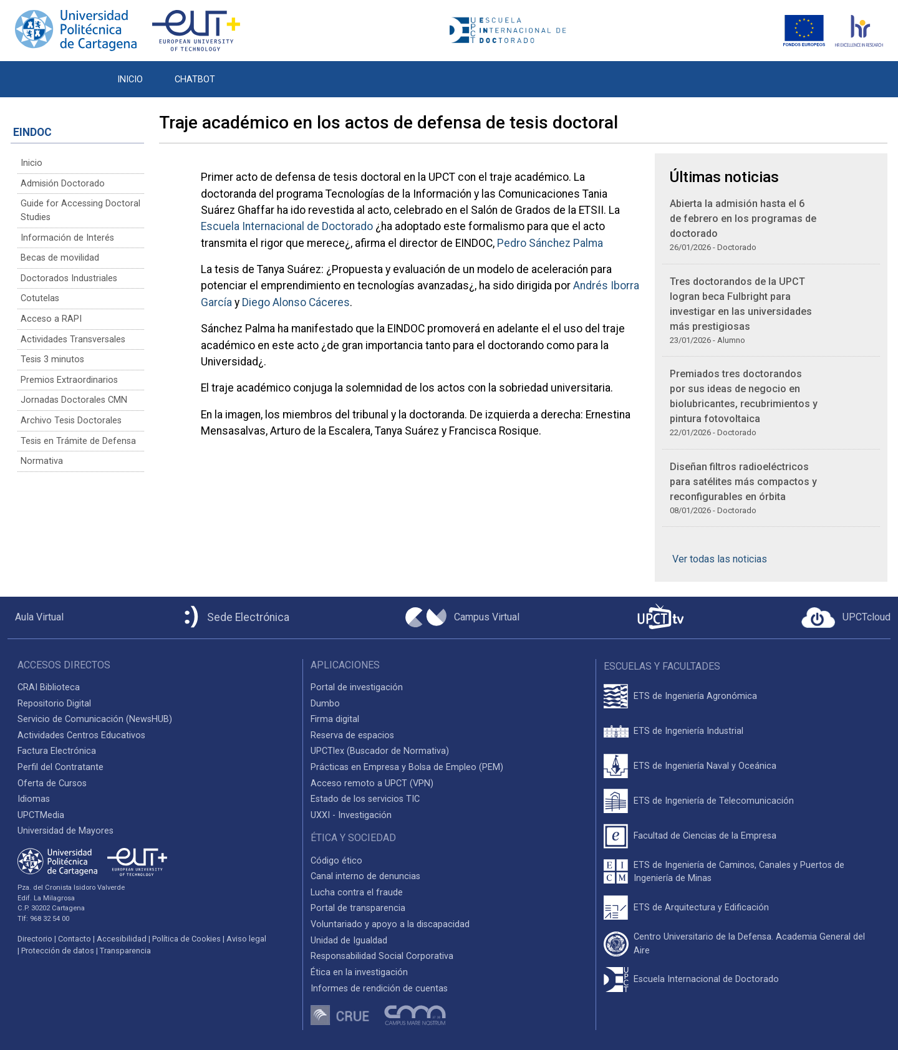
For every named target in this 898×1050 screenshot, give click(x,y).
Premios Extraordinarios (69, 380)
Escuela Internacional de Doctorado (287, 226)
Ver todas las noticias (719, 559)
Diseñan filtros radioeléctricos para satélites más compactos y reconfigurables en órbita (743, 482)
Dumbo (325, 703)
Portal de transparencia (358, 908)
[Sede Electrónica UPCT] (234, 617)
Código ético (336, 860)
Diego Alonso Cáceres (296, 302)
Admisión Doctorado (63, 183)
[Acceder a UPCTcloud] (846, 618)
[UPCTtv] (660, 617)
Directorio (34, 938)
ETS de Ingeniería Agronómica (695, 696)
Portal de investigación (357, 687)
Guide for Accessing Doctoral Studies (80, 210)
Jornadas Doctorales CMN (74, 400)
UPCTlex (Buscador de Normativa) (380, 751)
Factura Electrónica (56, 751)
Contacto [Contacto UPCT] (74, 938)
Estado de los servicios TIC (365, 799)
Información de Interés (67, 238)
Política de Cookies (186, 938)
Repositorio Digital (54, 703)
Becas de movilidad (60, 258)
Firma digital (335, 719)
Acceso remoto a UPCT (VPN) (372, 783)
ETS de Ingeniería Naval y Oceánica (705, 766)
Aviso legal (246, 938)
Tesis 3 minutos (52, 359)
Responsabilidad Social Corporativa (382, 956)
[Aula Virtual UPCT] (35, 617)
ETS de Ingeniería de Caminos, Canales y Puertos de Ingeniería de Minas (739, 872)
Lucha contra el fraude (357, 892)
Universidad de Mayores (65, 831)
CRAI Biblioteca (48, 687)
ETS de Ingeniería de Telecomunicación (714, 801)
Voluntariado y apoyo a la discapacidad (390, 924)
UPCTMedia (40, 815)
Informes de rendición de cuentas (379, 988)
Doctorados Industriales (69, 278)
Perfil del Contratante (60, 767)
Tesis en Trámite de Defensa (78, 441)
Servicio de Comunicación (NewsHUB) (94, 719)
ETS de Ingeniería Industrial (688, 731)
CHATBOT (195, 79)
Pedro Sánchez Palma (550, 243)
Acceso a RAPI (51, 319)
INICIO (130, 79)
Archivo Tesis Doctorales (71, 420)
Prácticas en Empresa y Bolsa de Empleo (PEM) (407, 767)
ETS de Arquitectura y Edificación (701, 907)
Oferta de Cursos (52, 783)
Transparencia (125, 950)
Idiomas (33, 799)
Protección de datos (57, 950)
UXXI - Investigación (351, 815)
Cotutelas (40, 298)
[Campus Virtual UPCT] (462, 617)
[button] (247, 73)
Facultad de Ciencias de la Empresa (705, 836)
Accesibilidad (122, 938)
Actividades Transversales (73, 339)
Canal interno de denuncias (365, 876)
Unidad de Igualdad (349, 940)
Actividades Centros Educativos (81, 735)
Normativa (42, 461)
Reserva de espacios (352, 735)
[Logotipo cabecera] (511, 31)
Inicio (31, 163)
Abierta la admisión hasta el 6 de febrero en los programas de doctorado (743, 218)
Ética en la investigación (359, 972)
